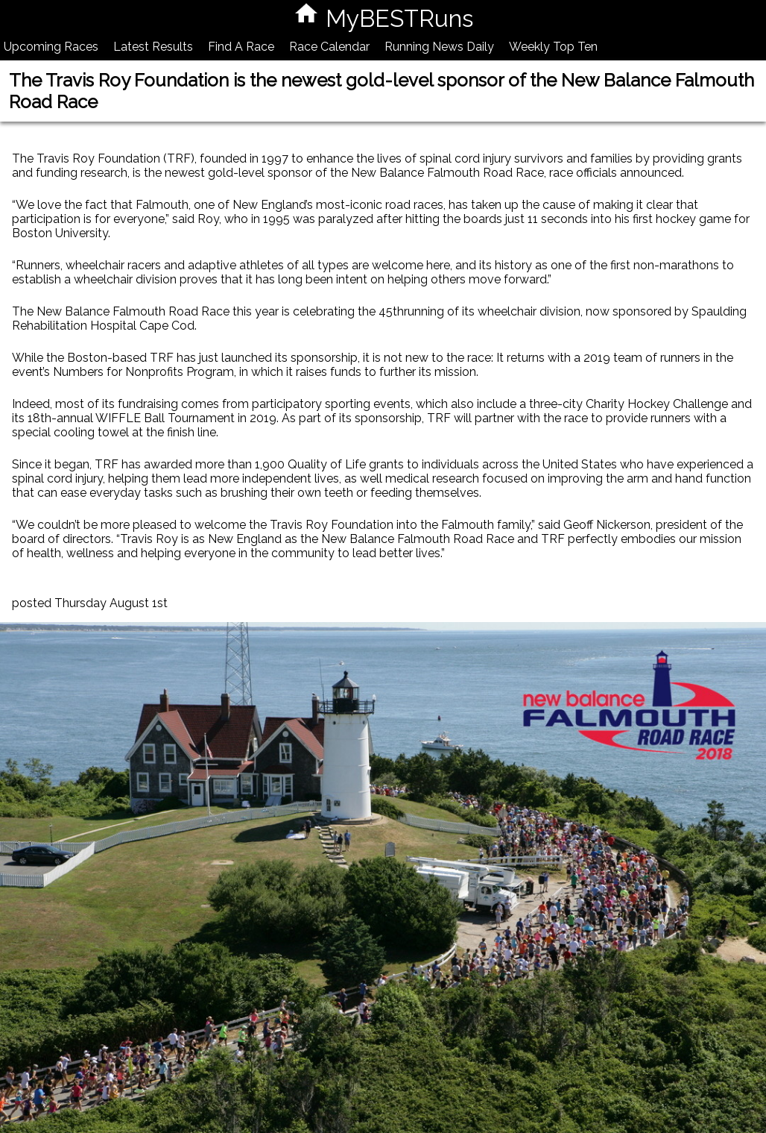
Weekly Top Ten (553, 47)
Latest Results (153, 47)
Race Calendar (329, 47)
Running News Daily (439, 47)
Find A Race (241, 47)
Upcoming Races (51, 47)
